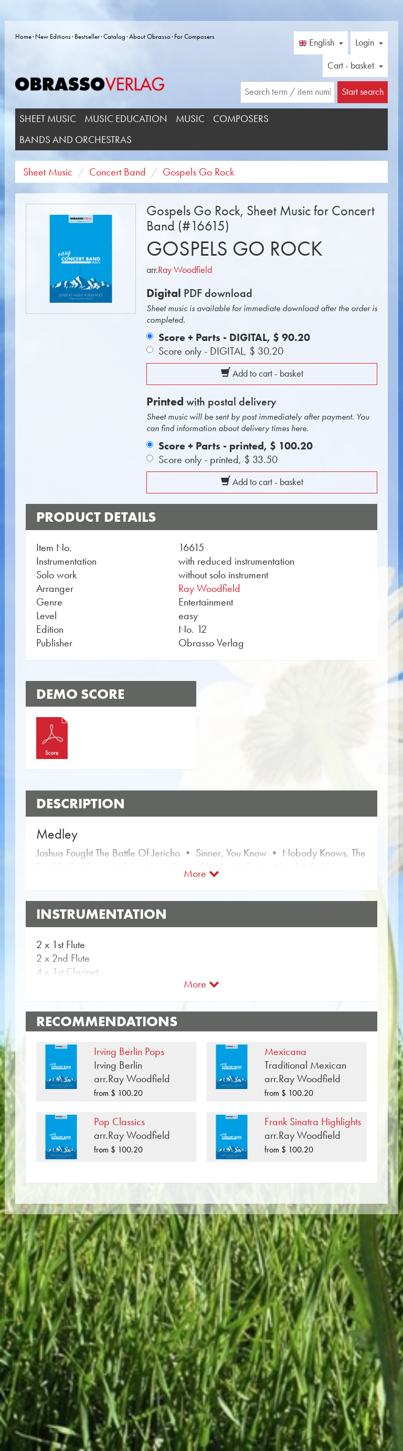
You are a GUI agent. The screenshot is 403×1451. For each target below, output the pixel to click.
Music (190, 119)
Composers (241, 119)
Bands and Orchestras (75, 140)
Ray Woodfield (185, 270)
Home (23, 36)
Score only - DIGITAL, (220, 351)
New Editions (53, 36)
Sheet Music (47, 119)
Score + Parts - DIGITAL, (234, 337)
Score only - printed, (218, 459)
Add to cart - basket (262, 373)
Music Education (125, 119)
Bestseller (87, 36)
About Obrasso (150, 36)
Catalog (114, 36)
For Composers (194, 36)
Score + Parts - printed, (235, 445)
